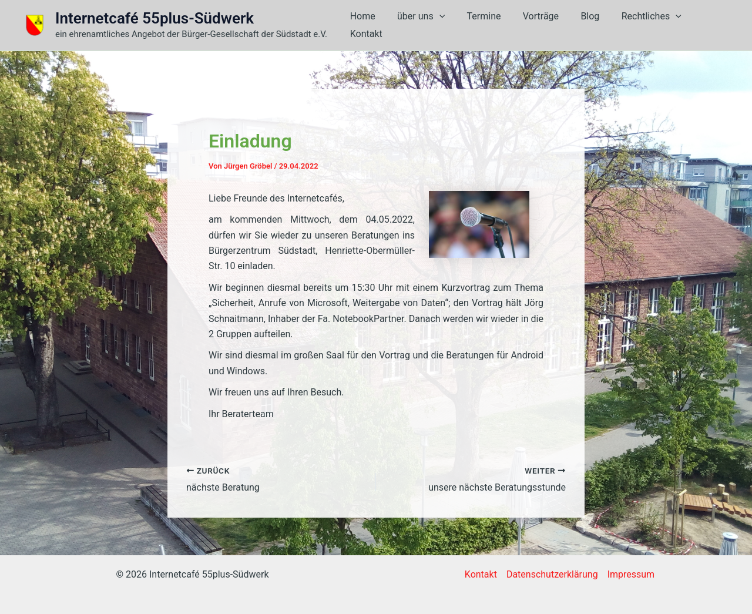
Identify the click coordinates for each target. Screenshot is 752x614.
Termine (480, 25)
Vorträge (534, 25)
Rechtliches (638, 25)
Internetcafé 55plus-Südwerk (154, 18)
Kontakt (703, 25)
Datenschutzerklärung (552, 574)
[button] (438, 25)
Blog (579, 25)
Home (364, 25)
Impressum (631, 574)
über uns (420, 25)
